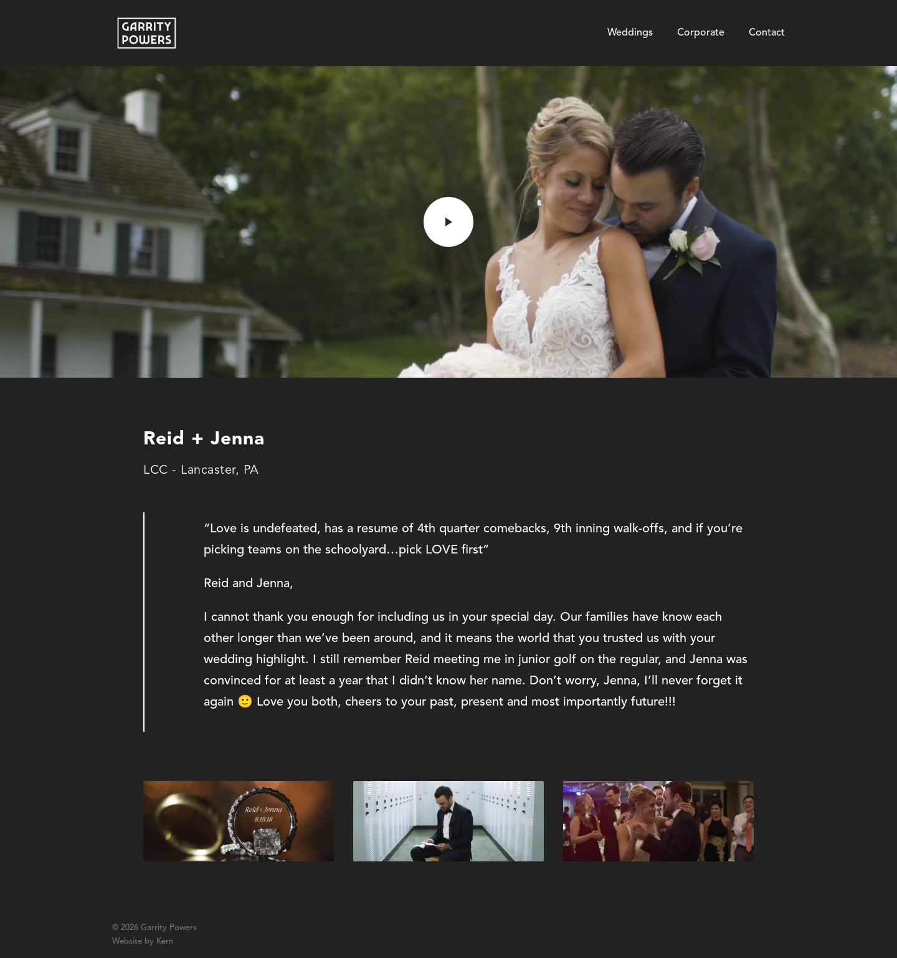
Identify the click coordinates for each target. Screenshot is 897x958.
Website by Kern (142, 941)
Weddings (630, 33)
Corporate (700, 33)
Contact (767, 33)
